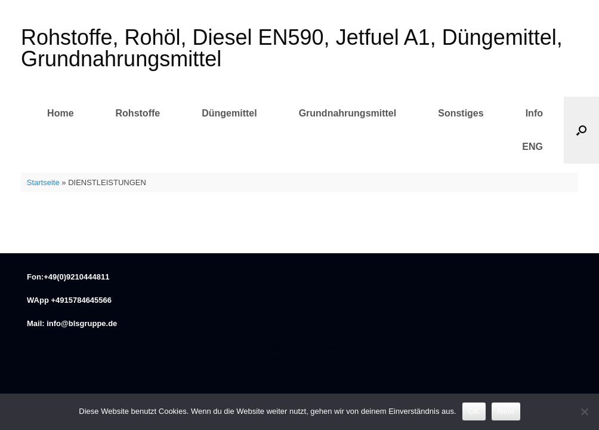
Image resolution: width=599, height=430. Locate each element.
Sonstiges (460, 113)
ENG (532, 147)
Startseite (43, 182)
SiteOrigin (323, 373)
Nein (506, 411)
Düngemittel (229, 113)
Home (60, 113)
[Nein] (584, 411)
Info (534, 113)
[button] (581, 130)
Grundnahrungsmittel (348, 113)
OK (474, 411)
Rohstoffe (138, 113)
